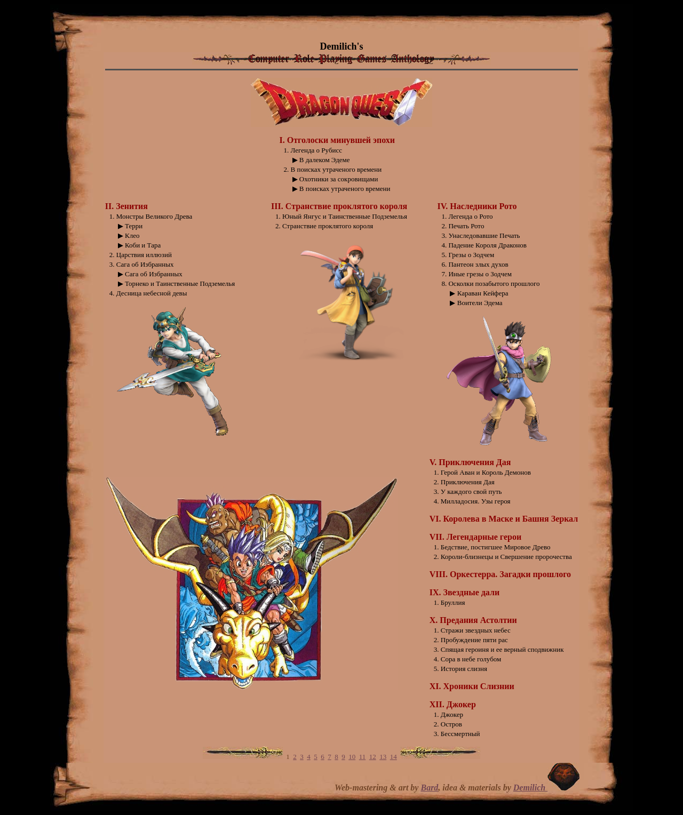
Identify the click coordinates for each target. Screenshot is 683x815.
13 (382, 757)
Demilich (530, 787)
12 (372, 757)
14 (393, 757)
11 (362, 757)
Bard (429, 787)
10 (351, 757)
